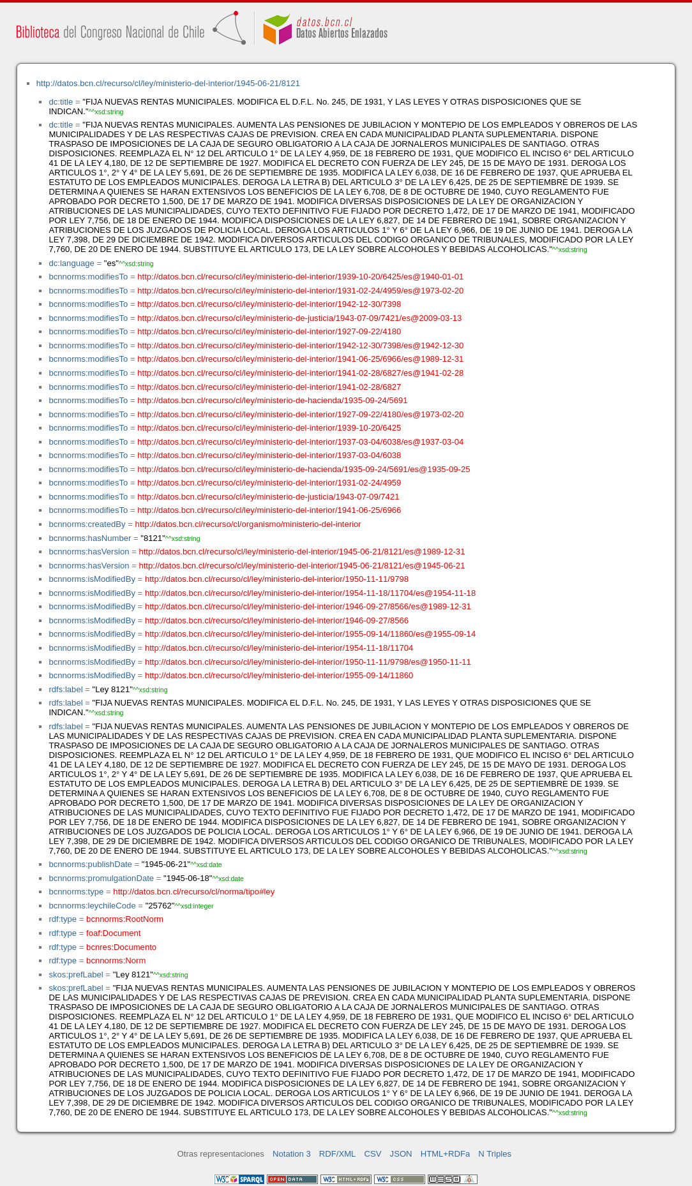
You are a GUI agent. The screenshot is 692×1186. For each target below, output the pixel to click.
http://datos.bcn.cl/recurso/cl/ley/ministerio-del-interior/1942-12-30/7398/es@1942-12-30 (300, 345)
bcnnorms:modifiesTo (88, 276)
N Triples (494, 1154)
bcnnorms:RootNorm (124, 919)
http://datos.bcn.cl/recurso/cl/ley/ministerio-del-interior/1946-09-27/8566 (277, 620)
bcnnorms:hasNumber (90, 538)
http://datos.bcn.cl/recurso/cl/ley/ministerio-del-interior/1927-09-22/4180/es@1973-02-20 (300, 414)
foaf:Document (113, 933)
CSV (373, 1154)
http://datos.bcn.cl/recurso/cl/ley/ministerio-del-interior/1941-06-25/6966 (269, 510)
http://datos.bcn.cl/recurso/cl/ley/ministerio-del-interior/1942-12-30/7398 (269, 304)
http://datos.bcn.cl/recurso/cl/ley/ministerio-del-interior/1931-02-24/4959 (269, 482)
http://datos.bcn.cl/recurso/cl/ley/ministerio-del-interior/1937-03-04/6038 (269, 455)
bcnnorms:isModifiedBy (92, 579)
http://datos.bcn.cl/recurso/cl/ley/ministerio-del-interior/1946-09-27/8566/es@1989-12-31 (308, 606)
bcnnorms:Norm (116, 960)
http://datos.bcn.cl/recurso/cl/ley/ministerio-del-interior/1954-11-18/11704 (279, 648)
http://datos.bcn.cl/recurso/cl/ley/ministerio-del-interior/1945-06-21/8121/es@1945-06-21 (302, 565)
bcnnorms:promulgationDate (101, 878)
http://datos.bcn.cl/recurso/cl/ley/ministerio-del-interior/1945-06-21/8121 (168, 83)
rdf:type (63, 919)
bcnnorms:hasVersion (89, 551)
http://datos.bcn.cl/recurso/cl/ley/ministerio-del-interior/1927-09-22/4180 (269, 331)
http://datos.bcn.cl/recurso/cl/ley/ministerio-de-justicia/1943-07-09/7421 (268, 496)
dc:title (61, 102)
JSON (401, 1154)
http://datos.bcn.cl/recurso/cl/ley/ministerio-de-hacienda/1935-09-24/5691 (272, 400)
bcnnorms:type (76, 891)
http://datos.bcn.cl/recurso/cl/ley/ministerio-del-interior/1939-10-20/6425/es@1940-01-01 (300, 276)
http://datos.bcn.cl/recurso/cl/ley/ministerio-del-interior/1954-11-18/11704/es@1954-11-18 (310, 593)
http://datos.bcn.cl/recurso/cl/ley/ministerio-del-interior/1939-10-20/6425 (269, 428)
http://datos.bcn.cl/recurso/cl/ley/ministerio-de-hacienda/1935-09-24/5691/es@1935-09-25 (303, 469)
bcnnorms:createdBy (87, 524)
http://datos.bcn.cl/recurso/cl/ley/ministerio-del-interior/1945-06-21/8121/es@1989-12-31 (302, 551)
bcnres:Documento (121, 947)
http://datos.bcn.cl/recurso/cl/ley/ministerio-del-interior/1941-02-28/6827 (269, 387)
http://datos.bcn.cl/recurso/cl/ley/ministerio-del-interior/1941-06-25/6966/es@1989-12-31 (300, 359)
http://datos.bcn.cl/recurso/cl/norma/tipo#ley (194, 891)
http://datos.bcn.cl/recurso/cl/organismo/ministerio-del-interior (248, 524)
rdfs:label (65, 689)
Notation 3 (292, 1154)
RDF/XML (337, 1154)
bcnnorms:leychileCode (92, 905)
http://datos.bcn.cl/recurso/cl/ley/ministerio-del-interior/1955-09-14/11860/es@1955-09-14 (310, 634)
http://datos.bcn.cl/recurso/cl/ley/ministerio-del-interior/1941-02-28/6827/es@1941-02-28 (300, 373)
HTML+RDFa (445, 1154)
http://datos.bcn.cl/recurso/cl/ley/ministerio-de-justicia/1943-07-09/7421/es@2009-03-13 (299, 318)
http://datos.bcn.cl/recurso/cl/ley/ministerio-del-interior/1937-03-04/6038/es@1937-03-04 (300, 442)
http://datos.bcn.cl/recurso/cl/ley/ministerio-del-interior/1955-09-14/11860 (279, 675)
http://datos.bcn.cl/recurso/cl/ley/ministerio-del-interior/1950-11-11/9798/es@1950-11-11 (308, 662)
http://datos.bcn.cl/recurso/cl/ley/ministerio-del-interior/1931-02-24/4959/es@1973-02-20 (300, 290)
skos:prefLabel (76, 974)
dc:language (71, 263)
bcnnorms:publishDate (90, 864)
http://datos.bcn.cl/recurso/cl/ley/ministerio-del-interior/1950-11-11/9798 (277, 579)
